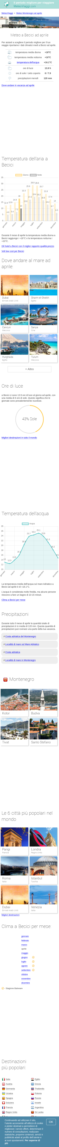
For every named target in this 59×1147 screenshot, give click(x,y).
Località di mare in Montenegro (20, 660)
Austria (9, 1084)
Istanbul (36, 878)
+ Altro (29, 369)
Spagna (9, 1098)
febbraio (25, 940)
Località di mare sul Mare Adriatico (22, 644)
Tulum (34, 356)
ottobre (24, 974)
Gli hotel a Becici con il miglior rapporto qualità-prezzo (28, 246)
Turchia (34, 881)
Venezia (36, 907)
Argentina (39, 1107)
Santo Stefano (41, 742)
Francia (5, 852)
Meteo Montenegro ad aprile (29, 13)
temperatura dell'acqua (28, 62)
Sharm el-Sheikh (40, 297)
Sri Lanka (39, 1112)
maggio (24, 953)
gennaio (25, 936)
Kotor (6, 713)
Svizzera (10, 1102)
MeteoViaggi (7, 13)
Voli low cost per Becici (13, 251)
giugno (24, 957)
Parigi (6, 849)
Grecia (38, 1084)
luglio (23, 961)
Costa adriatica (12, 652)
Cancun (6, 327)
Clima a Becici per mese (13, 600)
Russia (38, 1098)
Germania (10, 1088)
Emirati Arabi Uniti (10, 910)
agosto (24, 966)
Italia (4, 881)
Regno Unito (36, 852)
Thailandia (39, 1088)
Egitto (37, 1079)
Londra (36, 849)
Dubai (5, 297)
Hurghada (7, 356)
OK (51, 1122)
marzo (24, 945)
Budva (35, 713)
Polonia (38, 1093)
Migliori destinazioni (10, 915)
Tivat (5, 742)
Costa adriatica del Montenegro (20, 636)
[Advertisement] (29, 118)
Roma (6, 878)
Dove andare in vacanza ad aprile (18, 85)
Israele (38, 1102)
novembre (26, 978)
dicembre (25, 983)
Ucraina (9, 1093)
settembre (26, 970)
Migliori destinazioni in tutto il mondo (19, 437)
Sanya (34, 327)
